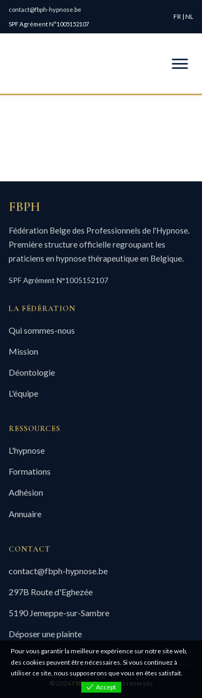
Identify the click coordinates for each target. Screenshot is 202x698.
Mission (23, 351)
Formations (30, 471)
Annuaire (25, 514)
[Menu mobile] (179, 63)
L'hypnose (27, 450)
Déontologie (32, 372)
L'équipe (23, 393)
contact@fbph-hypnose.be (45, 9)
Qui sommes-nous (42, 330)
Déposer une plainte (45, 634)
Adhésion (26, 492)
